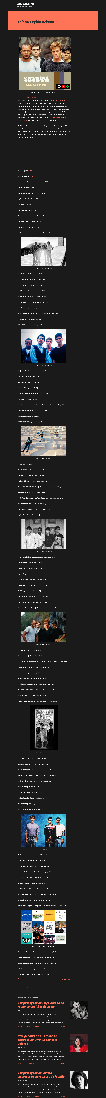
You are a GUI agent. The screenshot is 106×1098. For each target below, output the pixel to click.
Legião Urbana (31, 98)
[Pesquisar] (81, 4)
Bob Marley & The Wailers (58, 100)
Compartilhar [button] (66, 979)
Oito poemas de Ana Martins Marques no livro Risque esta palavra (37, 1039)
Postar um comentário (24, 987)
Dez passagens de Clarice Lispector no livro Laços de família (41, 1074)
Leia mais (62, 1026)
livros (25, 120)
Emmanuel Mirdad (25, 4)
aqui (30, 171)
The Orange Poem (56, 117)
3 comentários (31, 1063)
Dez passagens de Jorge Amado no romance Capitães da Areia (41, 1004)
